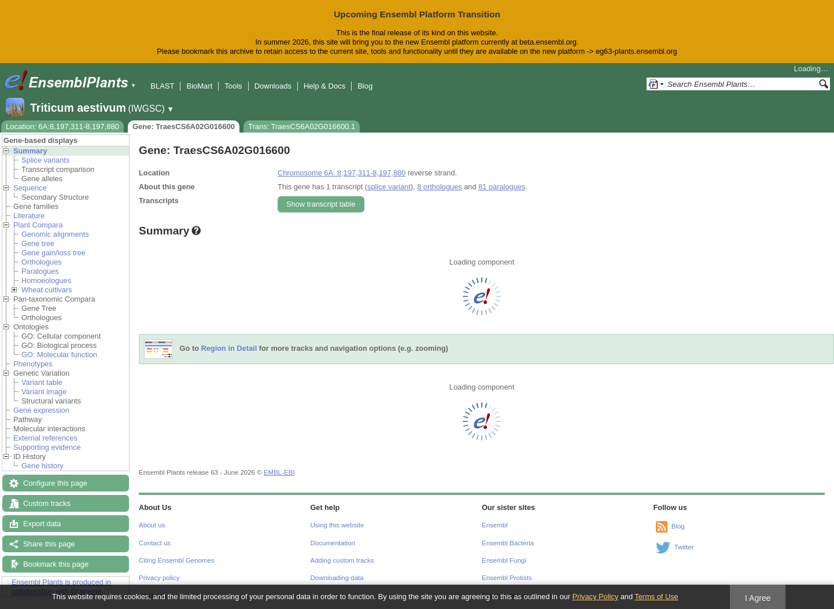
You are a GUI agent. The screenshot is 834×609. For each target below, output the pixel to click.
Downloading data (337, 577)
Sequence (30, 188)
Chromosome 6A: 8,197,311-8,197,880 (341, 172)
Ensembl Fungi (504, 560)
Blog (364, 86)
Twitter (684, 547)
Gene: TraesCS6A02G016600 (183, 126)
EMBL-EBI (279, 472)
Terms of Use (656, 596)
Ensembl (495, 525)
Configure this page (55, 483)
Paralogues (40, 271)
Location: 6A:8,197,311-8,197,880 (62, 126)
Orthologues (41, 262)
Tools (233, 86)
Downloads (272, 86)
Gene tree (37, 243)
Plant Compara (37, 225)
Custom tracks (47, 503)
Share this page (49, 544)
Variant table (41, 382)
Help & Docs (324, 86)
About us (152, 525)
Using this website (337, 525)
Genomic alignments (55, 234)
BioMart (199, 86)
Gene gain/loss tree (53, 252)
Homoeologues (46, 280)
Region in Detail (229, 348)
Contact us (155, 543)
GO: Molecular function (59, 354)
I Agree (758, 598)
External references (45, 438)
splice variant (389, 186)
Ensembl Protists (507, 577)
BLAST (162, 86)
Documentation (333, 543)
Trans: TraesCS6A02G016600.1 (301, 126)
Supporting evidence (47, 447)
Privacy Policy (595, 596)
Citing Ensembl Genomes (177, 560)
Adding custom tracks (342, 560)
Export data (42, 523)
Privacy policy (159, 577)
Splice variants (45, 160)
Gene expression (41, 410)
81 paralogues (501, 186)
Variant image (44, 391)
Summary (30, 150)
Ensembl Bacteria (508, 543)
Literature (29, 215)
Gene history (42, 465)
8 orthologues (439, 186)
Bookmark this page (55, 564)
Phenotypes (33, 363)
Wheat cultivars (46, 289)
